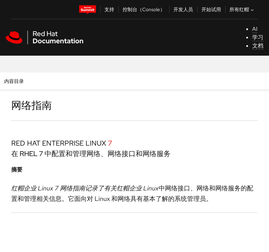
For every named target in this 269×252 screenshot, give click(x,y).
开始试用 (211, 9)
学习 (257, 37)
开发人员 (183, 9)
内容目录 (14, 81)
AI (254, 29)
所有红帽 (242, 9)
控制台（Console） (144, 9)
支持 (109, 9)
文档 (257, 45)
